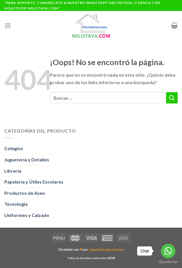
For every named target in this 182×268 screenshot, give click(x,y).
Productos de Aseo (24, 193)
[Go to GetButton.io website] (168, 262)
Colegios (13, 148)
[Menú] (7, 25)
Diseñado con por (91, 249)
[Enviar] (172, 97)
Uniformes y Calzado (26, 215)
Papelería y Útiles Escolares (33, 181)
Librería (12, 170)
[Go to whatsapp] (168, 251)
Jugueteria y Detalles (26, 159)
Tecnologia (16, 204)
